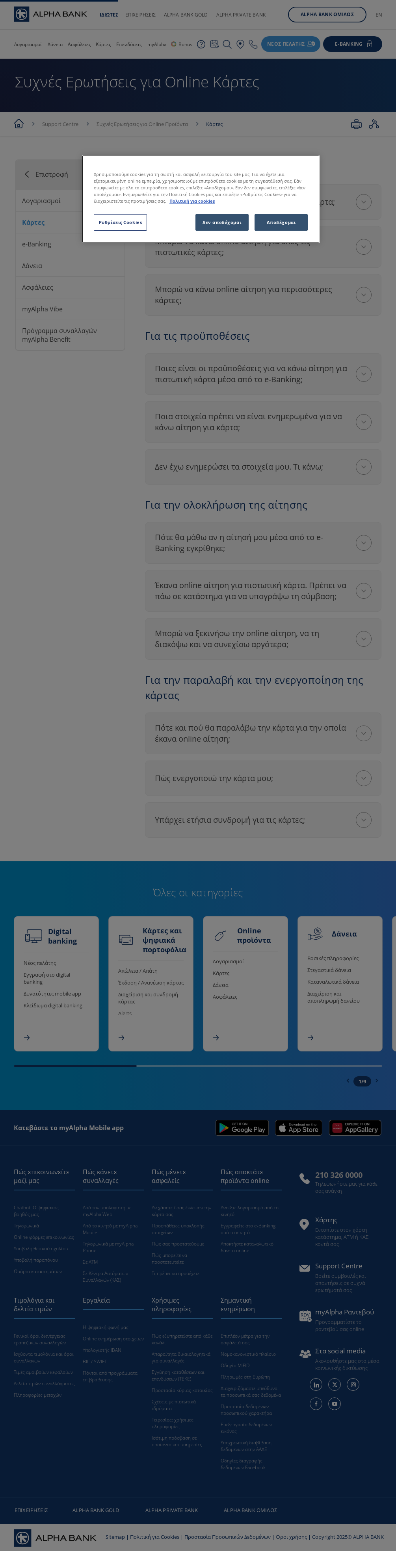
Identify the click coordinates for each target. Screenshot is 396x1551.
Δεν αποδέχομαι (222, 222)
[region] (201, 199)
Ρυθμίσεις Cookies (120, 222)
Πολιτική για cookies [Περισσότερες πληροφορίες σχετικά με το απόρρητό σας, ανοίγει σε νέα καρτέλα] (192, 201)
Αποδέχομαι (281, 222)
